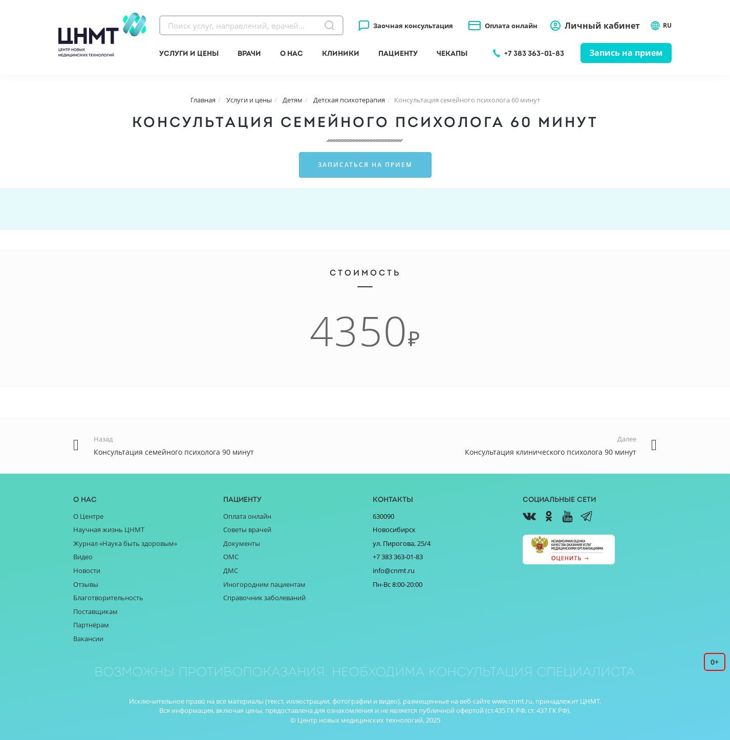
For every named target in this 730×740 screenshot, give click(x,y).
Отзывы (85, 584)
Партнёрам (91, 624)
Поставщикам (95, 611)
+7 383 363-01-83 (534, 53)
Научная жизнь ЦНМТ (108, 529)
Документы (241, 543)
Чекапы (452, 53)
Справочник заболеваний (264, 597)
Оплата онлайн (511, 25)
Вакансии (88, 638)
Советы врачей (247, 529)
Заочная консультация (413, 25)
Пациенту (398, 53)
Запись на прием (626, 52)
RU (661, 25)
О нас (291, 53)
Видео (83, 556)
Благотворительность (108, 597)
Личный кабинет (602, 25)
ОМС (231, 556)
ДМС (230, 570)
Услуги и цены (189, 53)
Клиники (340, 53)
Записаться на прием (365, 164)
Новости (86, 570)
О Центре (88, 516)
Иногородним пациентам (264, 584)
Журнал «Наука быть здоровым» (125, 543)
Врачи (249, 53)
